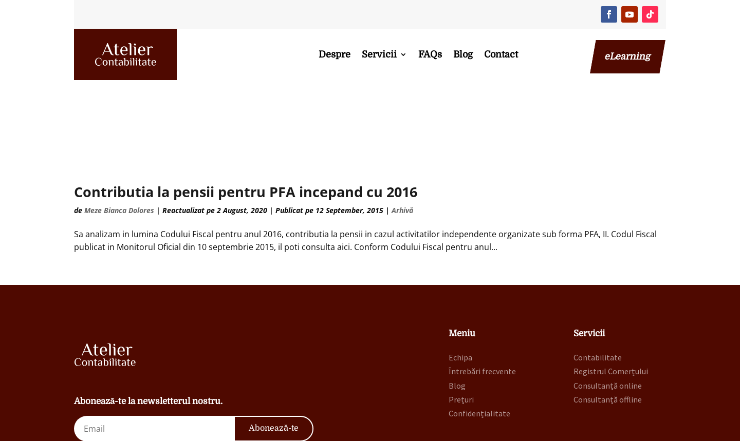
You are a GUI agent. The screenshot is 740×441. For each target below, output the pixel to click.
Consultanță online (608, 322)
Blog (463, 54)
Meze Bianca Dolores (119, 147)
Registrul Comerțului (611, 308)
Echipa (460, 294)
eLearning (628, 56)
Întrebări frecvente (482, 308)
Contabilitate (598, 294)
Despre (334, 54)
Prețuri (461, 336)
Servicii (379, 54)
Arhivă (402, 147)
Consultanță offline (608, 336)
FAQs (430, 54)
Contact (501, 54)
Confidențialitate (479, 350)
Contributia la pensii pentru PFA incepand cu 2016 (245, 128)
